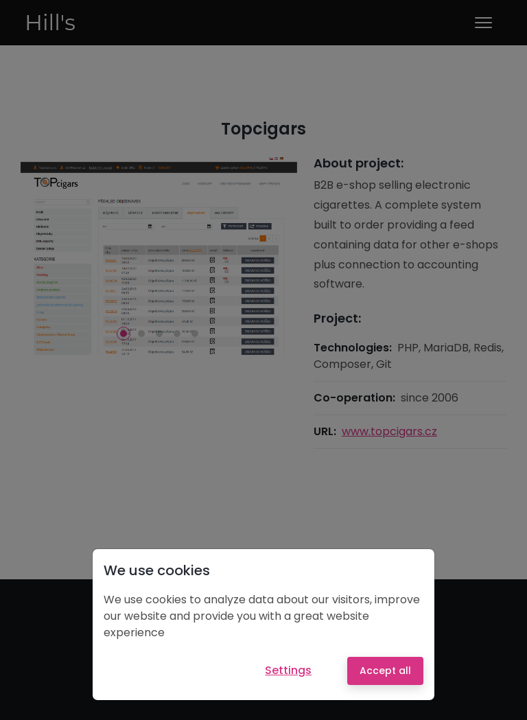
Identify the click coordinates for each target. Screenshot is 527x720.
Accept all (385, 670)
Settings (288, 670)
